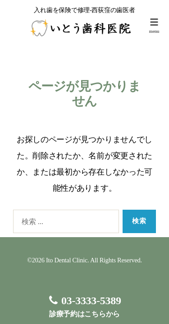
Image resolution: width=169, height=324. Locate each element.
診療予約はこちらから (84, 306)
